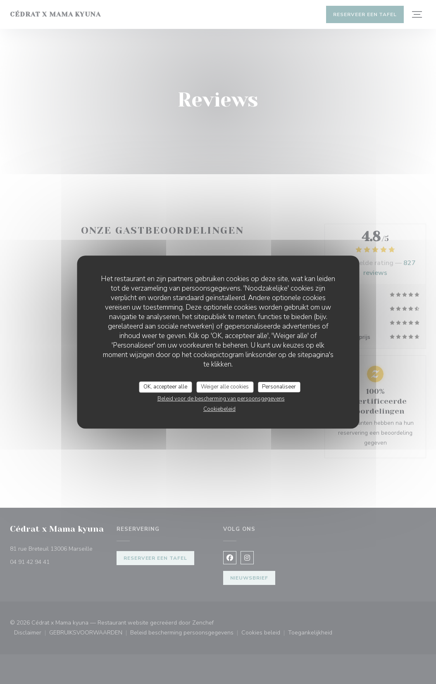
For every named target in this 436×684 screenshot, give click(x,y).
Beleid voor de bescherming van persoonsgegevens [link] (221, 398)
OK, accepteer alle (165, 387)
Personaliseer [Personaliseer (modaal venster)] (279, 387)
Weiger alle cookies (225, 387)
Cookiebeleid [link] (219, 409)
